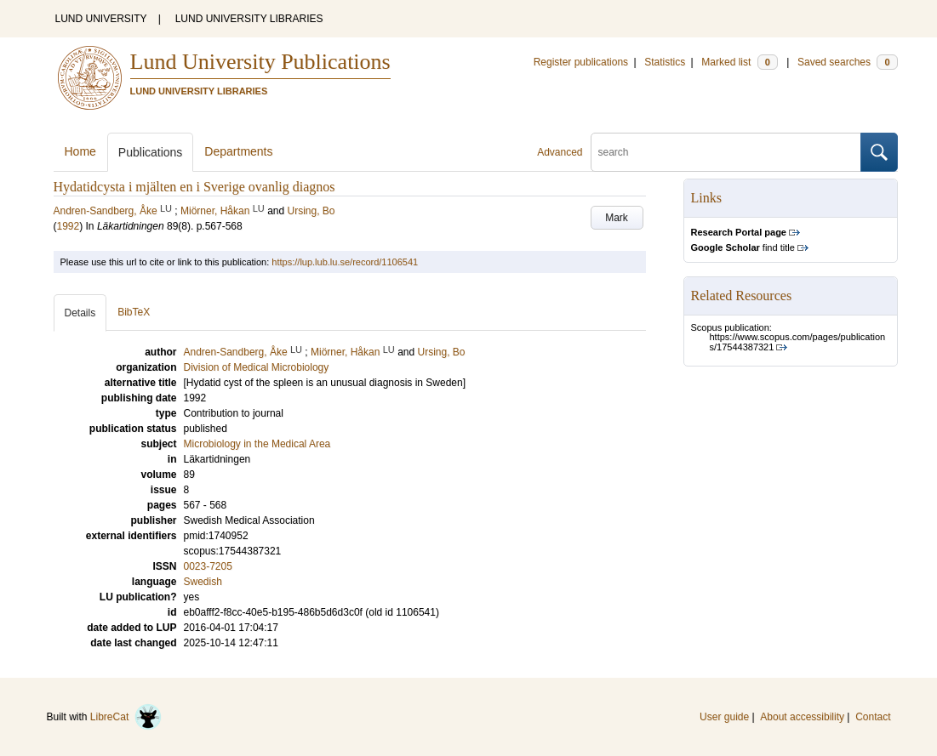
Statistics (664, 62)
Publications (150, 152)
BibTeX (133, 312)
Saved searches (847, 62)
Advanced (559, 152)
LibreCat (126, 716)
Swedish (203, 582)
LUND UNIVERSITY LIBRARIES (249, 19)
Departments (238, 151)
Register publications (581, 62)
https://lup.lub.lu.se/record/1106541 (344, 262)
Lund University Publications (260, 61)
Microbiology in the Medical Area (257, 444)
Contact (872, 717)
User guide (724, 717)
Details (80, 313)
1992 (68, 226)
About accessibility (802, 717)
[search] (726, 152)
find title (743, 247)
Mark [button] (616, 218)
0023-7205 (208, 566)
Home (80, 151)
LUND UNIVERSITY (101, 19)
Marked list (739, 62)
